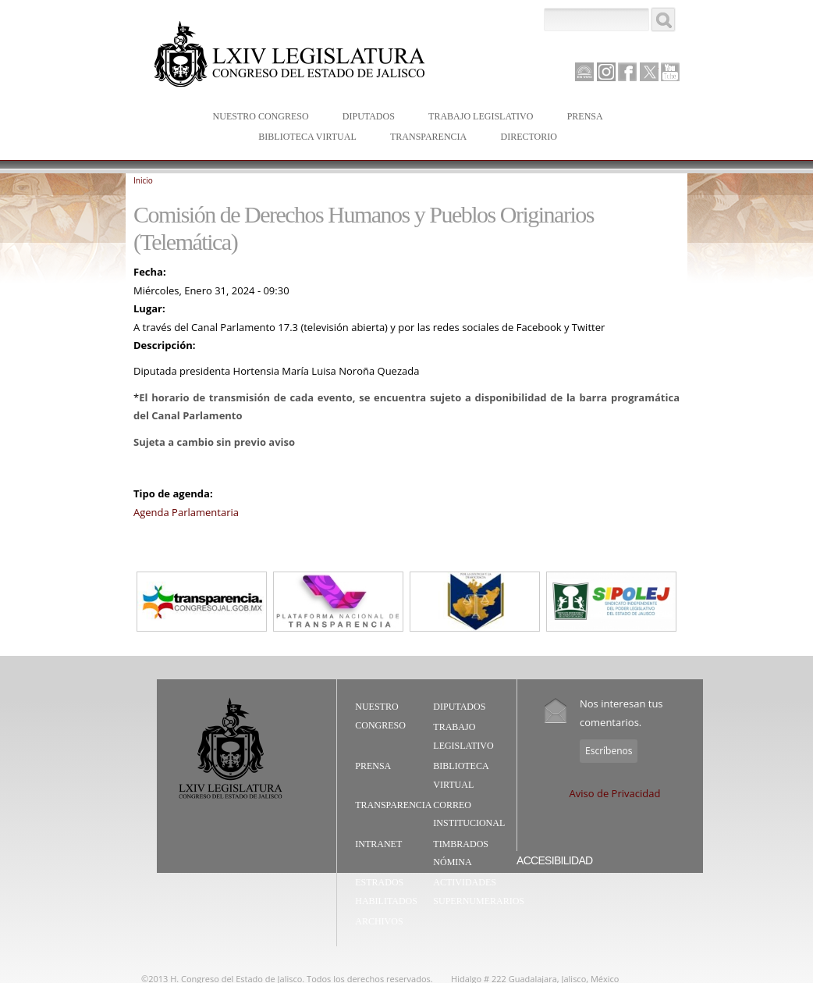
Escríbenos (608, 750)
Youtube (670, 71)
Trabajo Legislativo (477, 117)
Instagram (606, 71)
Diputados (365, 117)
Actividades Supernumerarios (478, 891)
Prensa (582, 117)
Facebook (627, 71)
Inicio (143, 180)
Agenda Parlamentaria (186, 512)
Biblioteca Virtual (303, 137)
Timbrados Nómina (460, 853)
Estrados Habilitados (386, 891)
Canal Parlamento (584, 72)
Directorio (528, 136)
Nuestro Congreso (257, 117)
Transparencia (428, 136)
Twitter (649, 71)
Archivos (379, 921)
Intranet (378, 844)
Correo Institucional (469, 814)
